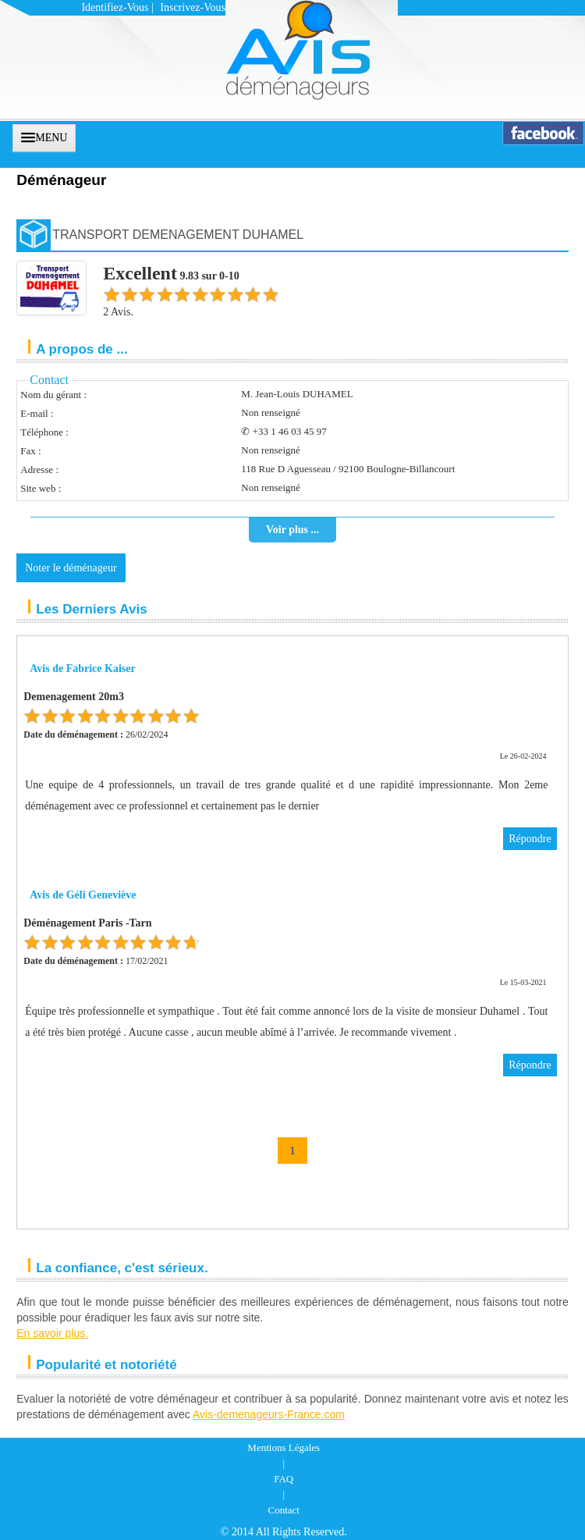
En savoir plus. (52, 1333)
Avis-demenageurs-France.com (269, 1414)
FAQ (283, 1479)
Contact (284, 1510)
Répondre (530, 839)
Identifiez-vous (114, 7)
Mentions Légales (283, 1447)
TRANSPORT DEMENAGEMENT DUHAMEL (177, 234)
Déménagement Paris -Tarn (87, 923)
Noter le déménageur (70, 568)
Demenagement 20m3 (73, 696)
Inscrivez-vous (192, 7)
